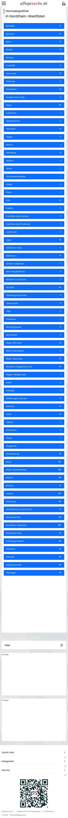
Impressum (48, 811)
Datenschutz (7, 811)
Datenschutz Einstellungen (29, 811)
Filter (7, 645)
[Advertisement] (34, 603)
